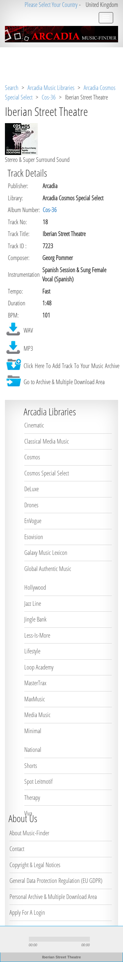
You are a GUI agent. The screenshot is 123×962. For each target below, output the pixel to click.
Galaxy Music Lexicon (45, 552)
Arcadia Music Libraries (51, 87)
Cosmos (32, 457)
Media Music (37, 715)
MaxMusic (34, 699)
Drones (31, 505)
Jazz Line (32, 603)
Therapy (32, 797)
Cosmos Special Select (46, 473)
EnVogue (32, 520)
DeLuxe (31, 489)
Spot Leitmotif (38, 781)
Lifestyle (32, 651)
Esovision (33, 537)
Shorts (30, 765)
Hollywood (35, 587)
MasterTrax (35, 683)
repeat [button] (59, 946)
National (32, 749)
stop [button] (20, 939)
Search (11, 87)
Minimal (32, 731)
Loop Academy (38, 667)
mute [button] (97, 939)
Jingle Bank (35, 619)
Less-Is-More (37, 635)
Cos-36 (49, 97)
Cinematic (34, 425)
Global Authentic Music (47, 568)
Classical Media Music (46, 441)
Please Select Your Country (51, 4)
